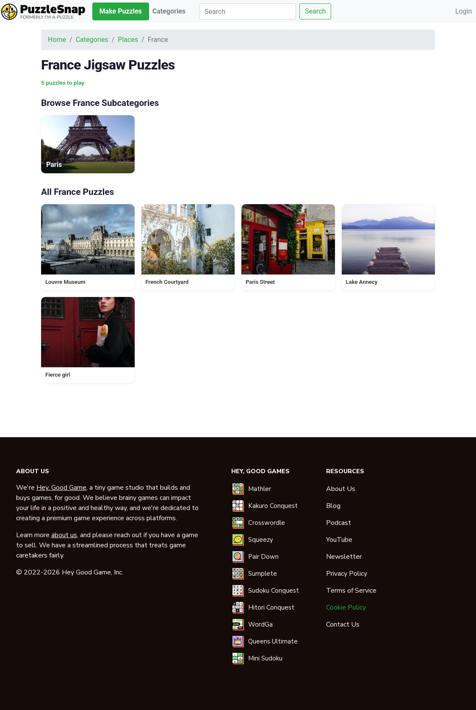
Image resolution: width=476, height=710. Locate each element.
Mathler (259, 489)
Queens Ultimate (273, 641)
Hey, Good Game (61, 487)
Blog (333, 505)
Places (128, 40)
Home (57, 40)
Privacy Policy (346, 573)
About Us (340, 489)
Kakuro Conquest (273, 506)
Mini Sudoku (265, 658)
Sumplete (262, 573)
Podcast (338, 522)
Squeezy (260, 539)
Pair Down (263, 556)
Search (315, 11)
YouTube (339, 539)
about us (64, 535)
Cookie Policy (346, 607)
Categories (92, 40)
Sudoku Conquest (273, 590)
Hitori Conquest (271, 607)
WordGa (260, 624)
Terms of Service (351, 590)
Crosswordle (266, 523)
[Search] (247, 11)
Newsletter (344, 556)
